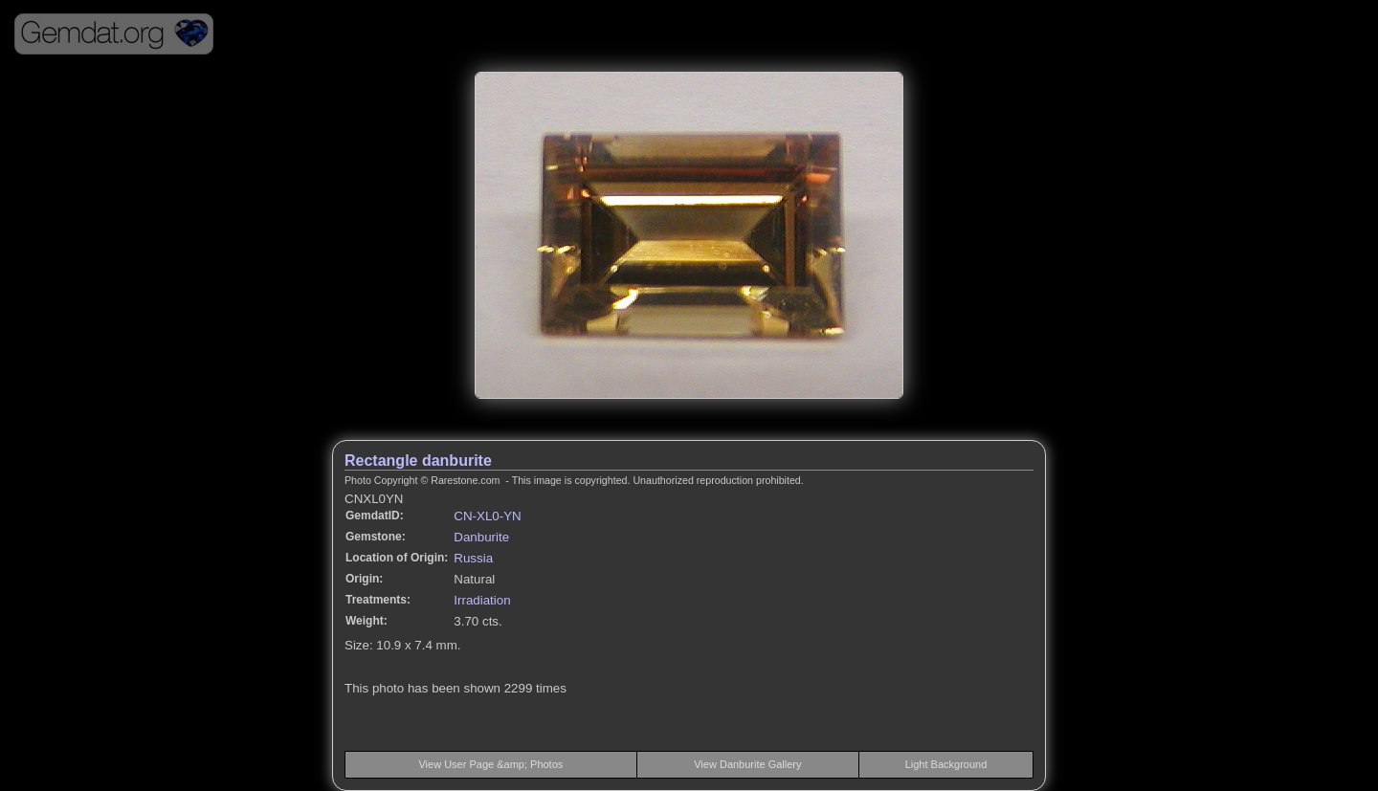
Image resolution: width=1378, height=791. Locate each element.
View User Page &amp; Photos (490, 764)
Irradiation (482, 600)
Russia (473, 558)
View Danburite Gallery (747, 764)
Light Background (946, 764)
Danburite (481, 537)
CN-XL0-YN (487, 516)
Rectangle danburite (418, 460)
